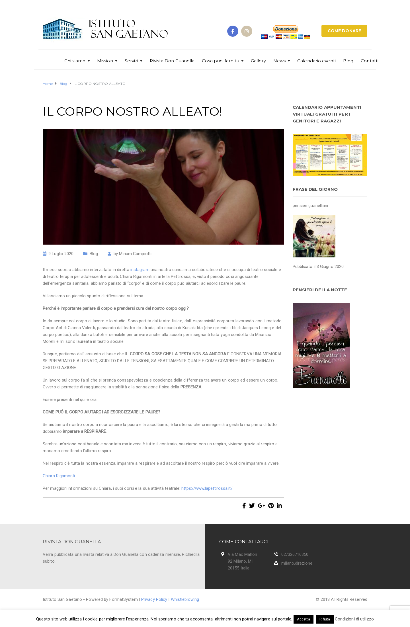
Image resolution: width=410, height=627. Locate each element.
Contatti (369, 60)
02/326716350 (294, 554)
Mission (105, 60)
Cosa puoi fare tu (220, 60)
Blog (348, 60)
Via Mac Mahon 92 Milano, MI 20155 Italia (242, 561)
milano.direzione (296, 563)
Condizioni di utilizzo (354, 619)
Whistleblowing (185, 599)
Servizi (131, 60)
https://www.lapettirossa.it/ (207, 488)
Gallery (258, 60)
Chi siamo (74, 60)
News (279, 60)
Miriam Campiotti (135, 253)
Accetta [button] (303, 619)
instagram (139, 269)
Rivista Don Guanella (172, 60)
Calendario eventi (316, 60)
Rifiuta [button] (324, 619)
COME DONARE (344, 30)
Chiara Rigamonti (59, 475)
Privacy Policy (154, 599)
